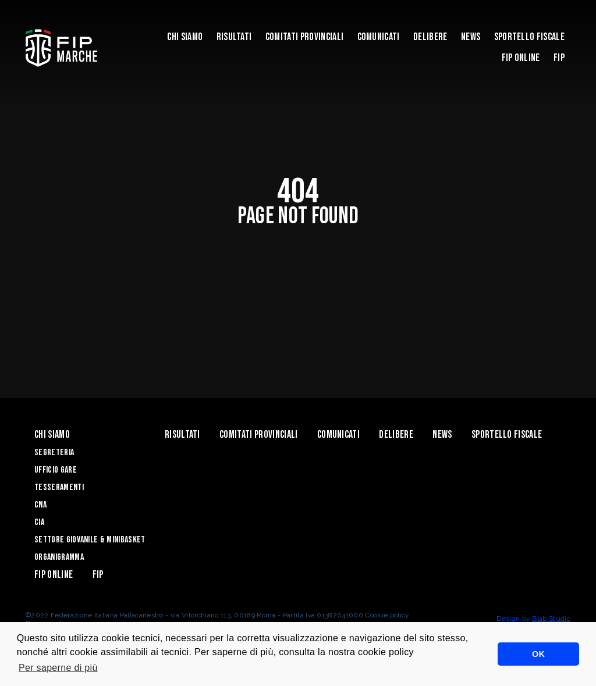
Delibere (430, 37)
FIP (559, 58)
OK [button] (538, 654)
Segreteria (54, 452)
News (470, 37)
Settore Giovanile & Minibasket (90, 539)
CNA (40, 504)
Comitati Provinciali (304, 37)
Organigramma (59, 557)
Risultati (234, 37)
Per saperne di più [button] (58, 668)
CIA (39, 522)
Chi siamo (185, 37)
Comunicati (378, 37)
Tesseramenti (59, 487)
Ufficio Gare (55, 470)
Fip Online (521, 58)
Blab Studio (551, 618)
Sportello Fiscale (529, 37)
